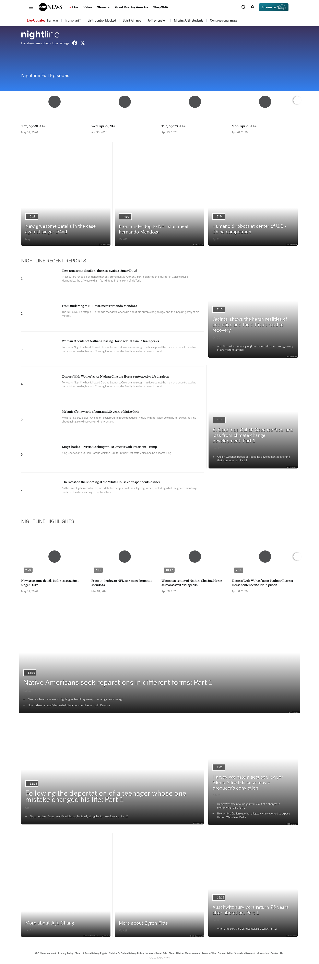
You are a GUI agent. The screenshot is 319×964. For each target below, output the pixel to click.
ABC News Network (45, 953)
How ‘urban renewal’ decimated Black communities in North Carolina (69, 705)
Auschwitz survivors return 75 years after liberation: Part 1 (250, 910)
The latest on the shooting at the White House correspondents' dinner (111, 482)
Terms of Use (209, 953)
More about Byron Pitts (143, 923)
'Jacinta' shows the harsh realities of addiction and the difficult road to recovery (249, 324)
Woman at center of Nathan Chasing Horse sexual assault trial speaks (110, 341)
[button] (31, 7)
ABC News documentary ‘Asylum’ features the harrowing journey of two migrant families (255, 348)
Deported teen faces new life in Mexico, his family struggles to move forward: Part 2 (79, 816)
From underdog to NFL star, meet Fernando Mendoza (154, 229)
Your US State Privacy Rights (91, 953)
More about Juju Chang (49, 923)
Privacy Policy (65, 953)
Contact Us (277, 953)
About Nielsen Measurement (184, 953)
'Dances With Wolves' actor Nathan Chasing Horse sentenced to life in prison (115, 376)
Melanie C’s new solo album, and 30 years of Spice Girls (100, 411)
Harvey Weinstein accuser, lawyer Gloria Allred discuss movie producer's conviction (247, 782)
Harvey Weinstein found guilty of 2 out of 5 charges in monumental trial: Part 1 (248, 806)
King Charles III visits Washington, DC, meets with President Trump (109, 446)
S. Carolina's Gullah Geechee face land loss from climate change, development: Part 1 (253, 435)
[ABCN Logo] (50, 7)
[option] (54, 108)
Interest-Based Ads (156, 953)
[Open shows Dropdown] (103, 7)
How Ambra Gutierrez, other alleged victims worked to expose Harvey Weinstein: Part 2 (253, 815)
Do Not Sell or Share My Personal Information (243, 953)
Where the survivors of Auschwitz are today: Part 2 (247, 929)
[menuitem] (52, 20)
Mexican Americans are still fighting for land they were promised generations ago (75, 699)
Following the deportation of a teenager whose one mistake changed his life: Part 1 (105, 796)
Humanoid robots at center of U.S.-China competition (249, 229)
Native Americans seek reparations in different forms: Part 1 (118, 682)
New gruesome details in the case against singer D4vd (60, 229)
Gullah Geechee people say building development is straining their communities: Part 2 (253, 458)
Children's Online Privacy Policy (126, 953)
